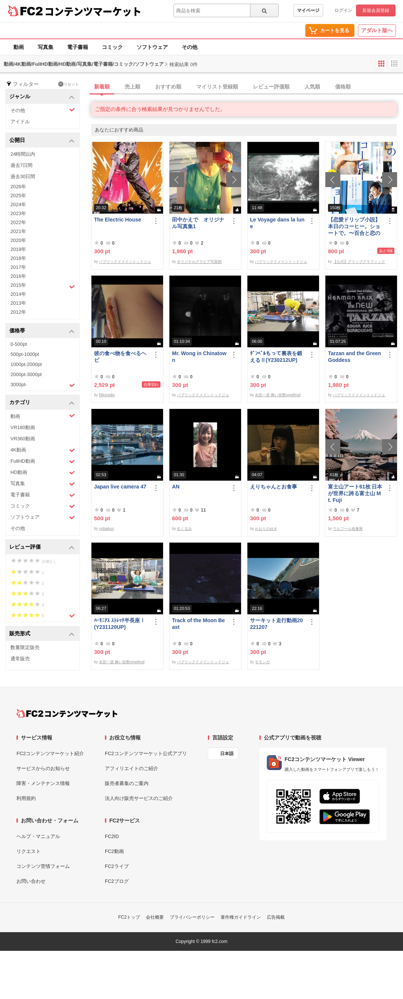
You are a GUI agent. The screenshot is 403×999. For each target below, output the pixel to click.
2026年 (18, 186)
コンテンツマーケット (92, 11)
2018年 (18, 258)
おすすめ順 (168, 87)
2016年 (18, 276)
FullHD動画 (42, 461)
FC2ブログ (117, 881)
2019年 (18, 249)
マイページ (308, 10)
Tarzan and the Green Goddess (354, 356)
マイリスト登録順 (217, 87)
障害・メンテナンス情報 (43, 783)
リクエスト (28, 851)
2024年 (18, 204)
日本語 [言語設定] (227, 753)
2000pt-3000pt (26, 374)
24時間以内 (22, 154)
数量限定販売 (25, 647)
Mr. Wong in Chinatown (199, 356)
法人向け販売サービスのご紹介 (139, 798)
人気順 (312, 87)
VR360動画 (22, 438)
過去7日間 (21, 165)
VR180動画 (22, 427)
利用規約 (26, 798)
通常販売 (20, 658)
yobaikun (106, 529)
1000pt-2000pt (26, 364)
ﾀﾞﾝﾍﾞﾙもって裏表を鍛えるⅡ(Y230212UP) (276, 356)
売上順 (132, 87)
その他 (189, 47)
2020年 (18, 240)
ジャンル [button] (42, 96)
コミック (112, 47)
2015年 (42, 286)
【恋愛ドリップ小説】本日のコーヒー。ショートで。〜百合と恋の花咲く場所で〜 (354, 226)
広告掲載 (276, 917)
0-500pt (18, 344)
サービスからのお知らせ (43, 768)
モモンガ (262, 662)
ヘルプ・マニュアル (38, 836)
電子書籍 (77, 47)
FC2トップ (129, 917)
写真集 (45, 47)
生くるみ (184, 529)
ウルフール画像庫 (348, 529)
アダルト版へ (377, 30)
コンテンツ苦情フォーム (43, 866)
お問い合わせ (31, 881)
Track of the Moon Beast (198, 623)
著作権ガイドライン (241, 917)
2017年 (18, 267)
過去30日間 (22, 176)
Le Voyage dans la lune (277, 223)
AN (175, 487)
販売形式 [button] (42, 633)
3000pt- (42, 385)
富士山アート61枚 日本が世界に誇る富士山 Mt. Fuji (355, 493)
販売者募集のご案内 (127, 783)
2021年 (18, 231)
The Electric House (117, 220)
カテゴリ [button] (42, 402)
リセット (68, 84)
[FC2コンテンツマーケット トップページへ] (67, 713)
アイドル (20, 121)
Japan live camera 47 (120, 487)
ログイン (343, 10)
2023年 (18, 213)
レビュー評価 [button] (42, 547)
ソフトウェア (152, 47)
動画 (18, 47)
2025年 (18, 195)
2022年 (18, 222)
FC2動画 (114, 851)
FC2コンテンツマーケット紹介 (50, 753)
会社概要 (155, 917)
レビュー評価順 (271, 87)
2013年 (18, 303)
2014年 (18, 294)
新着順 (102, 87)
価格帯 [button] (42, 331)
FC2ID (112, 836)
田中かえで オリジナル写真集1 (198, 223)
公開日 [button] (42, 140)
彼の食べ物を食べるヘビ (120, 356)
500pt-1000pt (24, 354)
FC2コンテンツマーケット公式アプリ (146, 753)
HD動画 (42, 472)
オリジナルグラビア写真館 (199, 262)
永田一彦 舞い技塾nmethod (277, 395)
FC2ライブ (117, 866)
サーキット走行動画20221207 (276, 623)
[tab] (247, 87)
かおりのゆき (266, 529)
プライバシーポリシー (192, 917)
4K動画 (42, 450)
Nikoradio (107, 395)
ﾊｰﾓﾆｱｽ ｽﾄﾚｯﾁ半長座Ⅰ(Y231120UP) (119, 623)
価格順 (343, 87)
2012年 (18, 312)
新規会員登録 (375, 10)
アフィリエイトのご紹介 (131, 768)
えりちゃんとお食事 (273, 487)
